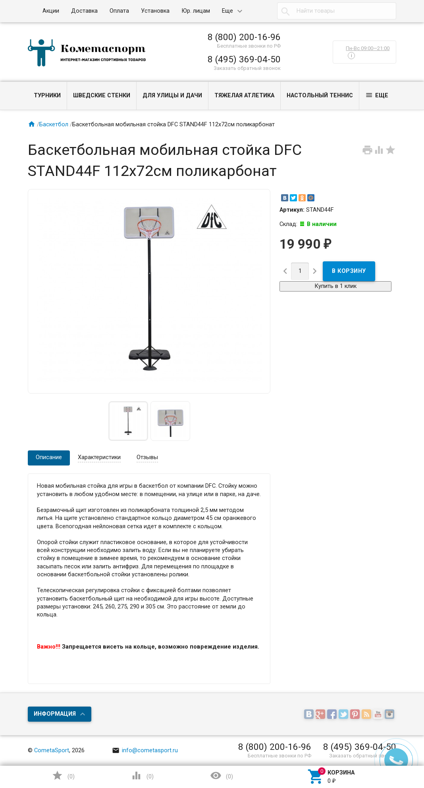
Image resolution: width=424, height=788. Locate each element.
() (63, 775)
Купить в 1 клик (335, 286)
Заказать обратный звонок (247, 68)
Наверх (391, 749)
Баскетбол (53, 124)
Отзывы (147, 457)
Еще (227, 11)
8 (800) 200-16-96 (244, 37)
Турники (47, 95)
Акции (50, 11)
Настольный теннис (320, 95)
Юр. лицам (195, 11)
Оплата (119, 11)
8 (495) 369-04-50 (244, 59)
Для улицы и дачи (172, 95)
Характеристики (99, 457)
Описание (49, 457)
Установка (155, 11)
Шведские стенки (101, 95)
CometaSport (51, 750)
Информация (55, 714)
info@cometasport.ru (145, 750)
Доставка (84, 11)
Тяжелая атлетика (244, 95)
